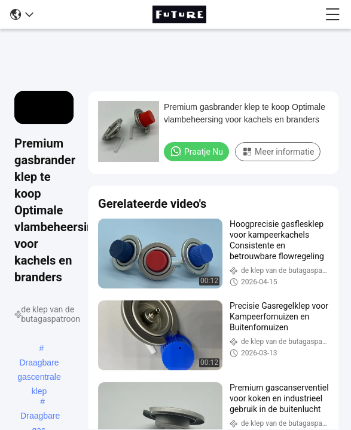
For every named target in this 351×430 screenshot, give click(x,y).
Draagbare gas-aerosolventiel (40, 417)
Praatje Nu (196, 151)
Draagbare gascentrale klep (38, 364)
